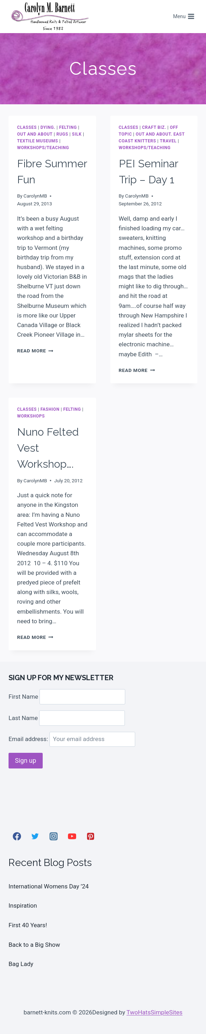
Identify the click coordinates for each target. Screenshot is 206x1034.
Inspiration (23, 905)
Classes (27, 127)
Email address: (72, 738)
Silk (76, 134)
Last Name (23, 717)
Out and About (35, 134)
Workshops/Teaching (43, 147)
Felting (68, 127)
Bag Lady (21, 963)
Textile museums (37, 140)
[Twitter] (35, 836)
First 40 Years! (28, 925)
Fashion (50, 409)
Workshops (31, 416)
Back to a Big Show (34, 944)
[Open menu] (183, 17)
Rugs (62, 134)
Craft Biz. (154, 127)
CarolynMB (35, 196)
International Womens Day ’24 (49, 886)
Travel (168, 140)
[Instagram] (54, 836)
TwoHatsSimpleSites (155, 1012)
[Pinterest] (90, 836)
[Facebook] (17, 836)
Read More (35, 350)
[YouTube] (72, 836)
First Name (23, 696)
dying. (48, 127)
